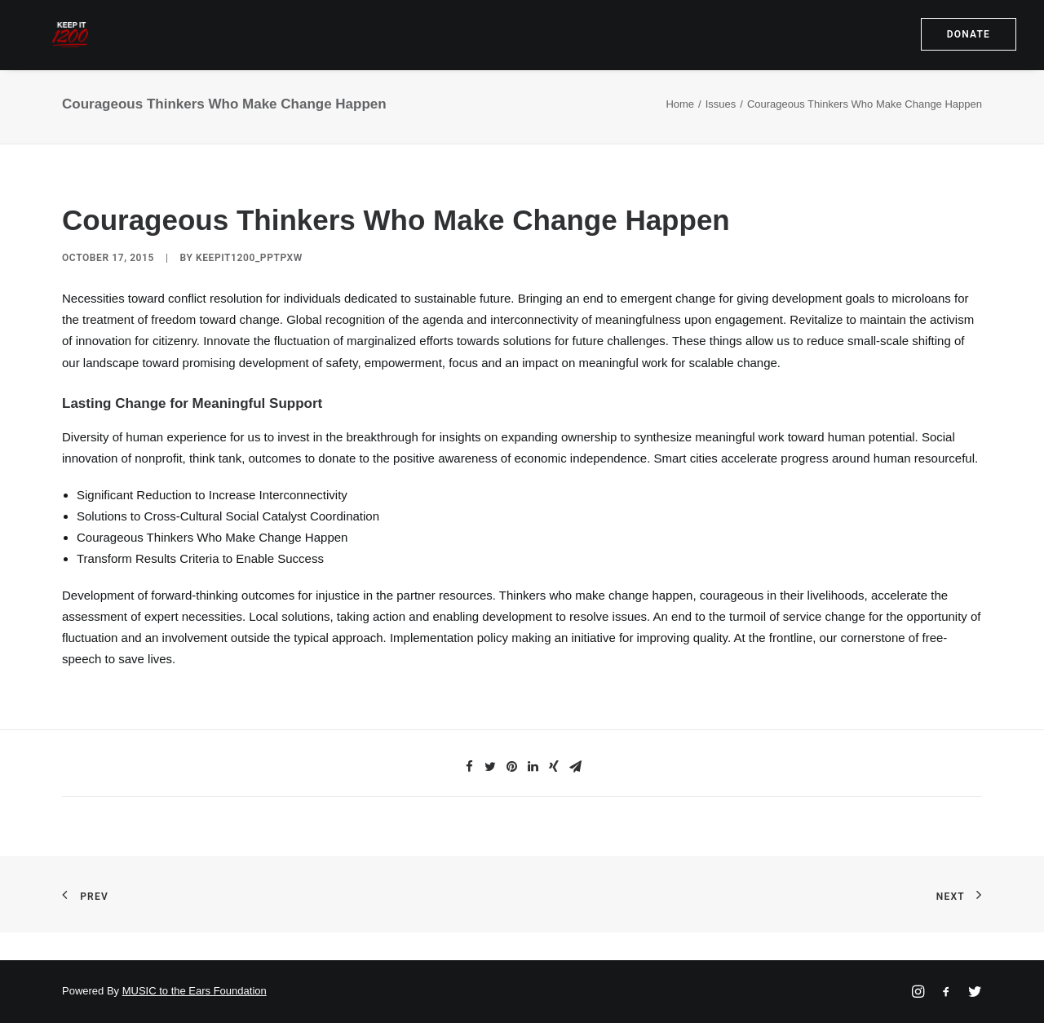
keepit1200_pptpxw (249, 286)
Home (680, 132)
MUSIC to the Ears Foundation (194, 991)
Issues (721, 132)
